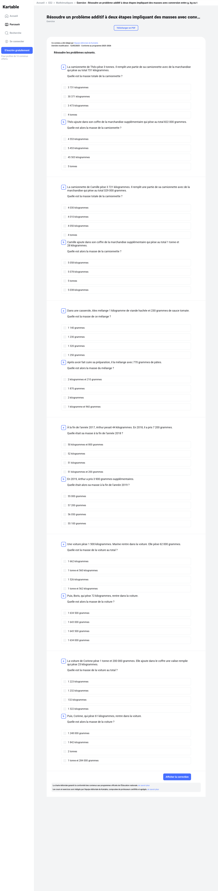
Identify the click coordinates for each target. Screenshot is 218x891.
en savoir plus (144, 785)
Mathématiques (64, 2)
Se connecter (14, 41)
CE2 (50, 2)
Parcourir (12, 24)
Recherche (13, 33)
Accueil (11, 16)
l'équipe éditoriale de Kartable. (86, 43)
